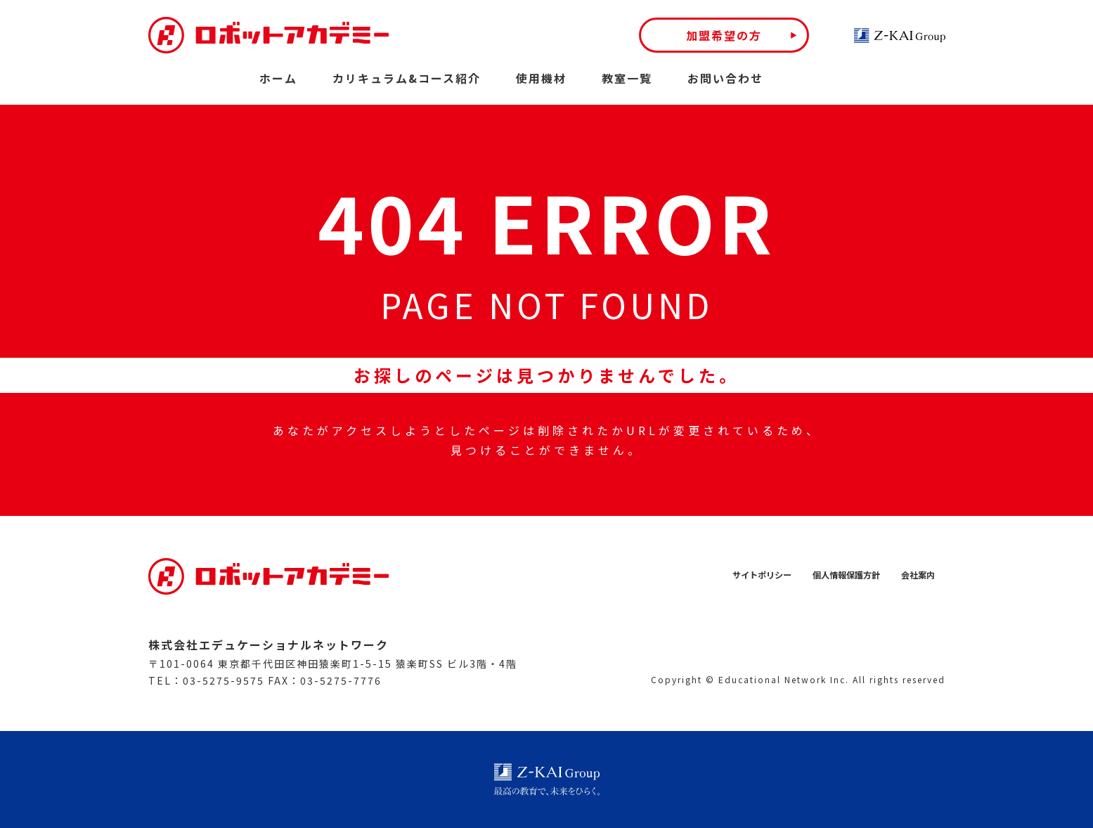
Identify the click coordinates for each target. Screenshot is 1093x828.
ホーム (278, 78)
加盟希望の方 (724, 35)
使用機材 (541, 78)
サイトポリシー (740, 575)
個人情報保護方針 (835, 575)
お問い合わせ (725, 78)
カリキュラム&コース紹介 (406, 78)
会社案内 (915, 575)
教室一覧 (627, 78)
